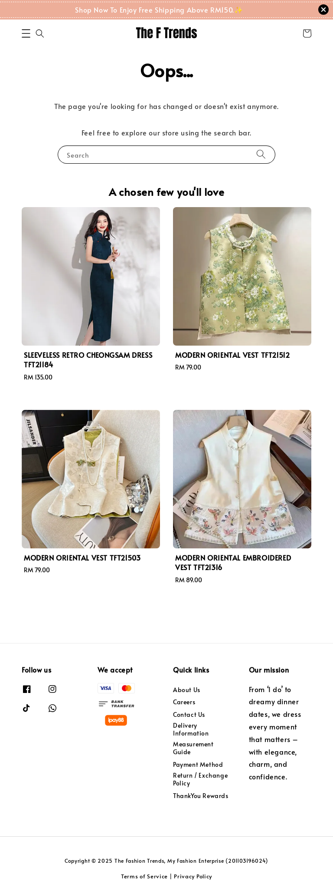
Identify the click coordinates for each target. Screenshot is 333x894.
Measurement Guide (193, 748)
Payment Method (198, 764)
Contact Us (189, 714)
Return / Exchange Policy (200, 779)
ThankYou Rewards (201, 796)
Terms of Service (144, 876)
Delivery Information (191, 729)
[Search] (261, 154)
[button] (26, 33)
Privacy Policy (193, 876)
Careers (184, 702)
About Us (186, 690)
